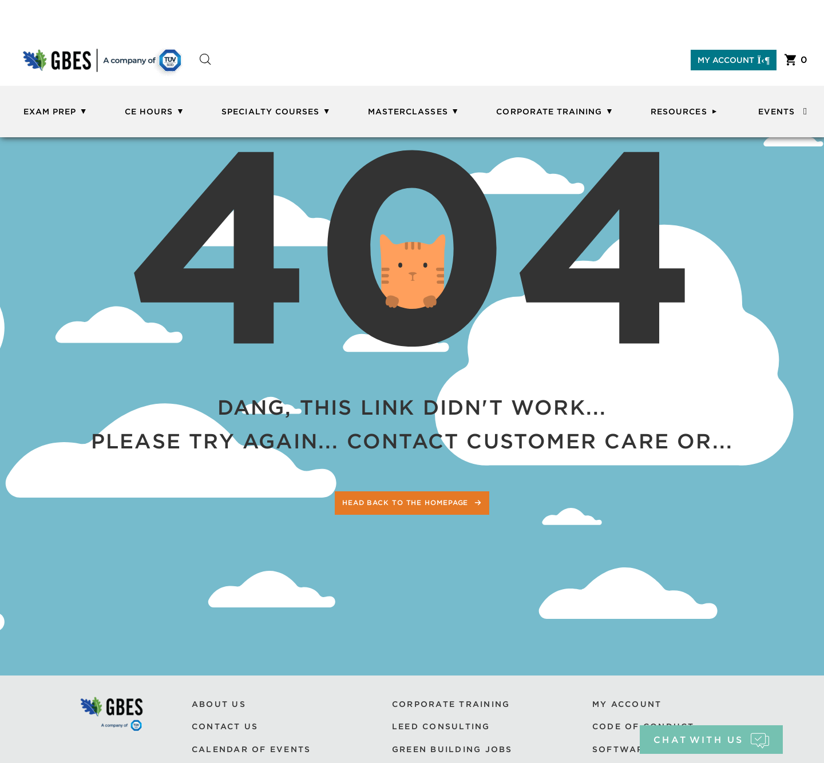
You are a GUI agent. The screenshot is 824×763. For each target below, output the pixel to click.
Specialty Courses (270, 111)
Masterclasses (408, 111)
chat (710, 740)
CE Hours (149, 111)
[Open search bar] (205, 69)
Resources (679, 111)
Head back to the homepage (406, 502)
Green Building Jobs (452, 749)
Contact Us (225, 726)
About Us (219, 704)
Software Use (633, 749)
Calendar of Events (251, 749)
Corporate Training (549, 111)
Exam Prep (49, 111)
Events (776, 111)
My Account (734, 60)
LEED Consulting (441, 726)
